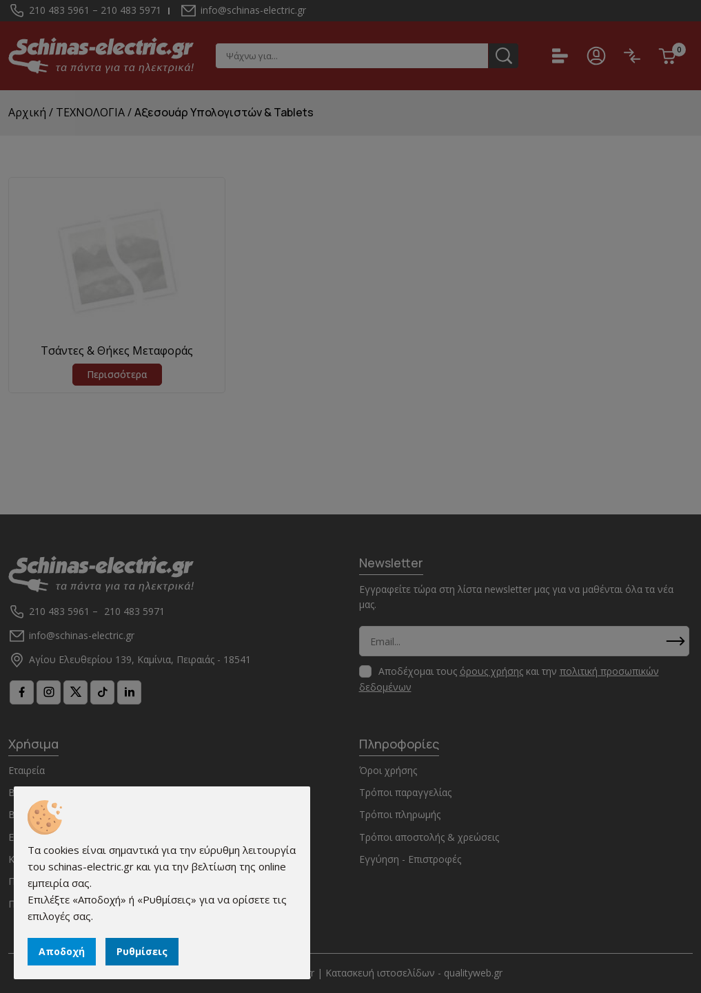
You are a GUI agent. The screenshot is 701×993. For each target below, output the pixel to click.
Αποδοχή (62, 951)
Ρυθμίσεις (141, 951)
